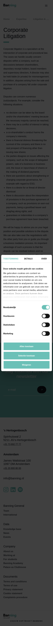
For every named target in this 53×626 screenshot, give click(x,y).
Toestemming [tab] (10, 258)
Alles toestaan (26, 346)
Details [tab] (28, 258)
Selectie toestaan (26, 355)
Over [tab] (44, 258)
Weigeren (26, 365)
